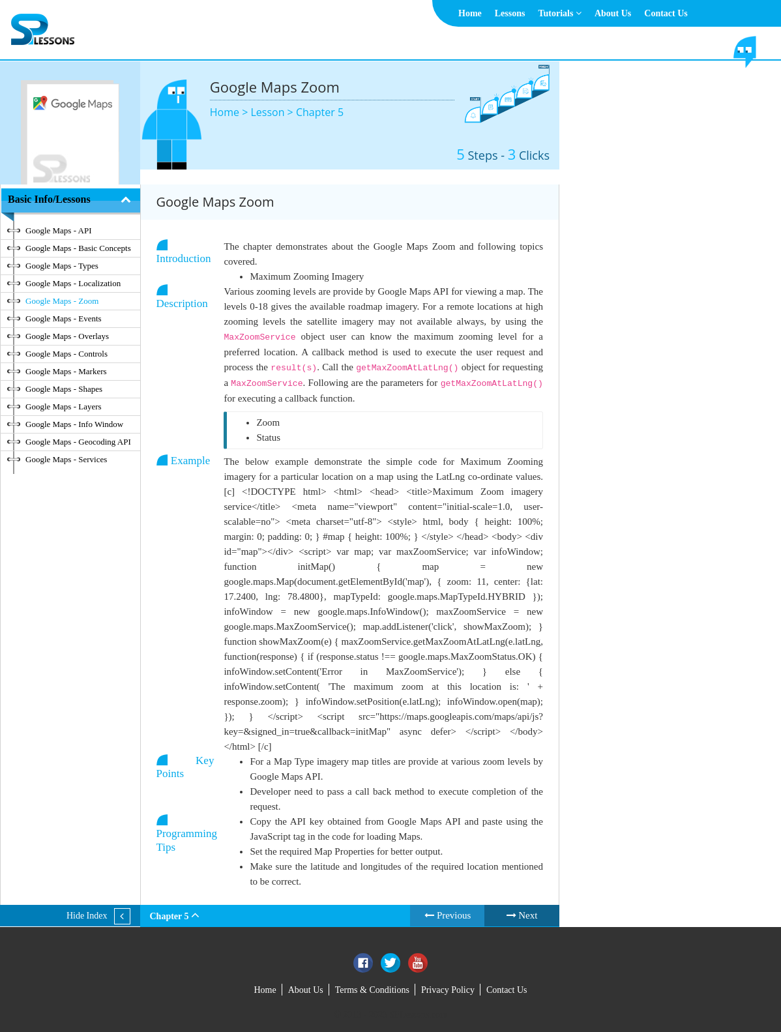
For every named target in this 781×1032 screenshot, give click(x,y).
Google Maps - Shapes (63, 389)
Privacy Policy (448, 990)
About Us (613, 13)
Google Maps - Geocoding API (78, 442)
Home (470, 13)
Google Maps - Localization (73, 283)
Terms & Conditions (372, 990)
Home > (230, 112)
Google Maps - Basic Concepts (78, 248)
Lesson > (272, 112)
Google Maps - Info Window (74, 424)
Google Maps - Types (61, 266)
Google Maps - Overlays (67, 336)
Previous (447, 915)
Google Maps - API (58, 230)
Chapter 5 (320, 112)
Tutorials (559, 13)
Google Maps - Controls (66, 354)
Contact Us (666, 13)
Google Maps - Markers (66, 371)
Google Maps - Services (66, 459)
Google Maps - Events (63, 318)
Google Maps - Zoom (61, 301)
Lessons (510, 13)
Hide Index (87, 916)
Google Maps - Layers (63, 406)
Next (522, 915)
